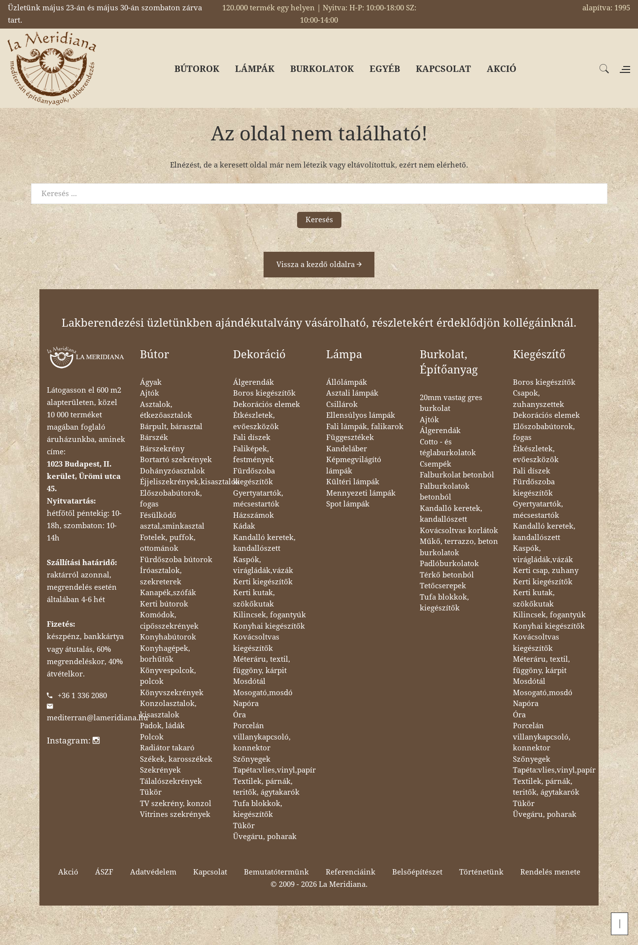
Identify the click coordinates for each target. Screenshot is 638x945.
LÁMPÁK (254, 69)
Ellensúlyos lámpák (360, 415)
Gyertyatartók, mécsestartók (258, 499)
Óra (239, 714)
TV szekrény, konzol (175, 803)
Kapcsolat (210, 872)
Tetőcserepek (443, 585)
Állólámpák (346, 382)
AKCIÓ (501, 69)
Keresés (319, 219)
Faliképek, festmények (253, 454)
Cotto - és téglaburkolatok (448, 448)
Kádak (244, 526)
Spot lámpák (347, 504)
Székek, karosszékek (176, 759)
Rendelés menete (550, 872)
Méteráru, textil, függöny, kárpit (261, 665)
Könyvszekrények (171, 692)
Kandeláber (346, 448)
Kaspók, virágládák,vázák (263, 565)
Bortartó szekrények (176, 459)
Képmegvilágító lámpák (353, 465)
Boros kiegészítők (264, 393)
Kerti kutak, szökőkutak (254, 598)
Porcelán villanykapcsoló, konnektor (262, 736)
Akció (68, 872)
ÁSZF (104, 872)
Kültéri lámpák (352, 481)
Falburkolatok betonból (445, 492)
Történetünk (481, 872)
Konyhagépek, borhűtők (165, 654)
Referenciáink (350, 872)
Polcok (152, 737)
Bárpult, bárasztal (171, 426)
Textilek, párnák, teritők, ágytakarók (266, 787)
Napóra (246, 703)
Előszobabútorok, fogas (171, 499)
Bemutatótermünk (276, 872)
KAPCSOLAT (443, 69)
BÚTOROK (196, 69)
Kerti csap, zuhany (545, 570)
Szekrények (160, 770)
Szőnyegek (251, 759)
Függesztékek (350, 437)
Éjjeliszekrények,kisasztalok (190, 481)
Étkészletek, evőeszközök (256, 421)
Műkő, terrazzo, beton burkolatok (459, 547)
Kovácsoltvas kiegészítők (256, 643)
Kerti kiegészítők (263, 581)
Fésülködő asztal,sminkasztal (172, 521)
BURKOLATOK (322, 69)
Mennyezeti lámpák (361, 493)
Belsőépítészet (417, 872)
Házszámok (253, 515)
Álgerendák (253, 382)
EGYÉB (384, 69)
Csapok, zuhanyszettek (538, 399)
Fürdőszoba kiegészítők (254, 477)
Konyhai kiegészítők (269, 626)
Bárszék (154, 437)
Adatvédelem (153, 872)
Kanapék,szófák (168, 592)
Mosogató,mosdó (263, 692)
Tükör (151, 792)
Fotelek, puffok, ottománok (168, 543)
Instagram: (73, 740)
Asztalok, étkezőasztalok (166, 410)
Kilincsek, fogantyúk (269, 614)
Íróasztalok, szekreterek (161, 576)
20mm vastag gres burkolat (451, 403)
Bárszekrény (162, 448)
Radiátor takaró (167, 747)
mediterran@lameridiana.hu (97, 717)
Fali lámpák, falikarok (364, 426)
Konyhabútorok (168, 637)
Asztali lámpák (352, 393)
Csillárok (342, 404)
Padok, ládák (162, 725)
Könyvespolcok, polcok (168, 676)
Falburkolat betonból (457, 475)
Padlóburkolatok (449, 563)
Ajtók (149, 393)
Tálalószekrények (171, 781)
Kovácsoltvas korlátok (459, 530)
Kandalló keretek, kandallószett (264, 543)
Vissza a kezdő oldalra (319, 264)
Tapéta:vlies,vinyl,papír (274, 770)
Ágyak (151, 382)
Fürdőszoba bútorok (176, 559)
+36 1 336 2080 (82, 695)
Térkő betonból (447, 575)
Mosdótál (249, 681)
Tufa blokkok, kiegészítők (257, 809)
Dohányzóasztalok (172, 471)
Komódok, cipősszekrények (169, 620)
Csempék (435, 464)
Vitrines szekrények (175, 814)
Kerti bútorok (164, 604)
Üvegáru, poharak (265, 836)
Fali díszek (251, 437)
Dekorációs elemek (266, 404)
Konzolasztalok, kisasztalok (168, 709)
